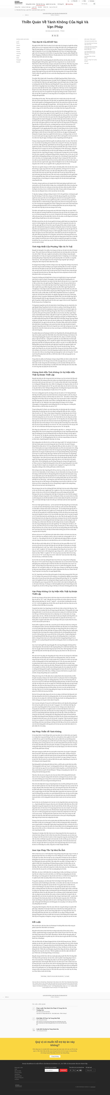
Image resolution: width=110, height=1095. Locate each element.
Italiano (18, 55)
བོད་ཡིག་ (17, 43)
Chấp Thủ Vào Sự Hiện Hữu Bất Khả (55, 976)
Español (18, 49)
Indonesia (18, 53)
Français (18, 51)
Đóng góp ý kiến (19, 1067)
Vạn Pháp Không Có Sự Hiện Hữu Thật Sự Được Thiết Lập (89, 53)
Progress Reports (19, 1077)
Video (84, 1)
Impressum (92, 1086)
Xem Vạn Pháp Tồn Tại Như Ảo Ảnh (90, 60)
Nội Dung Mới (18, 1076)
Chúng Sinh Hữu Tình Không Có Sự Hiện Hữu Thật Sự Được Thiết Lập (90, 48)
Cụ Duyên (67, 976)
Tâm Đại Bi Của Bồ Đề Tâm (90, 41)
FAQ (16, 1069)
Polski (17, 57)
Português (18, 59)
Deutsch (18, 45)
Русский (18, 62)
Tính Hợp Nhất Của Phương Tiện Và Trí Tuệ (90, 44)
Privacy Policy (18, 1072)
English (18, 47)
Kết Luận (86, 63)
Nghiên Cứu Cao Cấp (50, 4)
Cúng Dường (69, 4)
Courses (17, 1079)
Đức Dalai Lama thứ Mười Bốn (52, 31)
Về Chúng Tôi (61, 4)
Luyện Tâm (34, 7)
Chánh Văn (45, 7)
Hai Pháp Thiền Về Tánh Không (89, 57)
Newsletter (17, 1074)
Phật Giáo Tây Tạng (40, 4)
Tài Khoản (91, 1)
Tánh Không (43, 976)
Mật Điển (40, 7)
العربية (17, 41)
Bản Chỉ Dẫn (18, 1071)
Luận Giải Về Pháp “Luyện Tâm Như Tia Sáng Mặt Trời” (55, 13)
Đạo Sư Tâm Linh (53, 7)
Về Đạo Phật (17, 7)
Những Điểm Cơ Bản (30, 4)
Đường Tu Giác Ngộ (26, 7)
